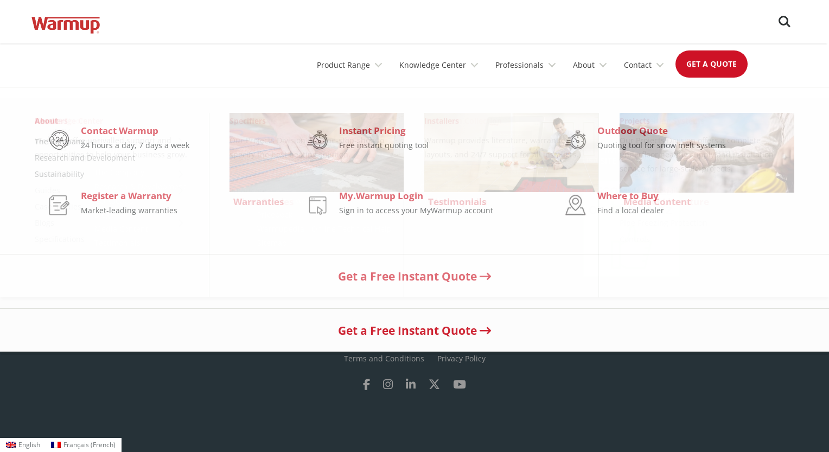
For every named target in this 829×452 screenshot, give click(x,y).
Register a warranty (292, 200)
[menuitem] (23, 444)
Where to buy (281, 172)
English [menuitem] (29, 444)
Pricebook (274, 214)
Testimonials (117, 243)
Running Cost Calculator (301, 186)
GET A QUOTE (711, 64)
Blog (102, 214)
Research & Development (140, 186)
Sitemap (272, 243)
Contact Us (113, 200)
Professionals (519, 65)
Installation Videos (453, 200)
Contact (638, 65)
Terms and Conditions (384, 358)
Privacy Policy (461, 358)
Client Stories (444, 186)
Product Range (343, 65)
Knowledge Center (432, 65)
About (584, 65)
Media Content (121, 229)
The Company (119, 172)
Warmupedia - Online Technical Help (324, 229)
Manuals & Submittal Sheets (471, 172)
